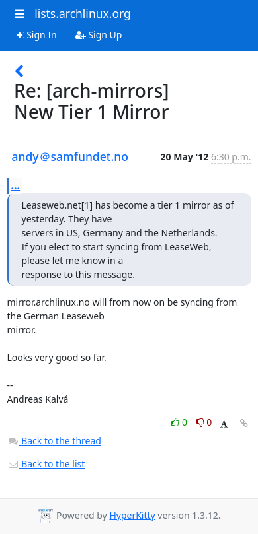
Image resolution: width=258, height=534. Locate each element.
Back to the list (46, 463)
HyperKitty (132, 515)
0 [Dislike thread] (204, 422)
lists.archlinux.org (82, 13)
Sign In (37, 34)
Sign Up (98, 34)
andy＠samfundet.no (70, 156)
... (16, 185)
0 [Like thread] (180, 422)
